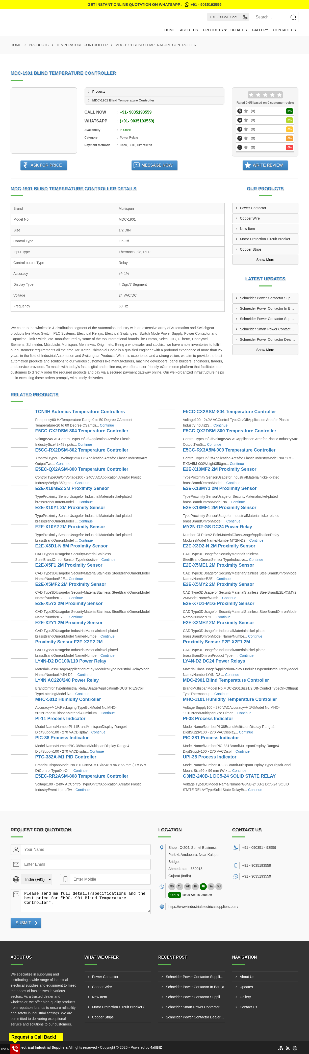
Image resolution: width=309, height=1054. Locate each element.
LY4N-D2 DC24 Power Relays (214, 661)
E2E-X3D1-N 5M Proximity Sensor (71, 545)
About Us (189, 30)
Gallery (260, 30)
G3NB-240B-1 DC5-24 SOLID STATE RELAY (229, 776)
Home (169, 30)
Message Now (157, 165)
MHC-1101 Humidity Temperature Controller (230, 699)
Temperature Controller (82, 45)
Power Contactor (253, 208)
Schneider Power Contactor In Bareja (269, 308)
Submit (23, 923)
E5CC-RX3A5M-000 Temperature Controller (229, 450)
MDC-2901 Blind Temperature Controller (226, 680)
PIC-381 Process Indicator (211, 737)
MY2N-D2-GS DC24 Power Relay (217, 526)
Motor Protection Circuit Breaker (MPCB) (269, 239)
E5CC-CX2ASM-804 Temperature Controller (229, 411)
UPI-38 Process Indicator (210, 756)
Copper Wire (250, 218)
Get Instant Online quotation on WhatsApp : (154, 4)
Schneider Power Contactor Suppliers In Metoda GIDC (269, 298)
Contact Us (284, 30)
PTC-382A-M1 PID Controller (65, 756)
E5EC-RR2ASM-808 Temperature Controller (81, 776)
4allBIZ (156, 1047)
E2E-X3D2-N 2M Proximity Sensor (219, 545)
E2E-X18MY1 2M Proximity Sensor (220, 488)
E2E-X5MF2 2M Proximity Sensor (70, 584)
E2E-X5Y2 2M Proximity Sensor (69, 603)
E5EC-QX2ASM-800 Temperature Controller (81, 469)
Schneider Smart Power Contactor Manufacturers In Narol (269, 329)
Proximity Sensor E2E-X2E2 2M (69, 641)
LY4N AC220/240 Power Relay (67, 680)
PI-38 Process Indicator (208, 718)
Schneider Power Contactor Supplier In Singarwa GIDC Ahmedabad (269, 319)
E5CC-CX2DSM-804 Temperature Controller (81, 430)
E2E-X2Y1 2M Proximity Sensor (69, 622)
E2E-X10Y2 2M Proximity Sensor (70, 526)
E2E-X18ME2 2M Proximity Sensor (72, 488)
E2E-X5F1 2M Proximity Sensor (68, 565)
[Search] (293, 17)
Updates (238, 30)
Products (213, 30)
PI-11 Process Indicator (60, 718)
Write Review (268, 165)
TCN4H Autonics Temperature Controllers (80, 411)
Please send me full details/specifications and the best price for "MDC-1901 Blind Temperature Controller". (85, 900)
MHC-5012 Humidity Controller (68, 699)
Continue (107, 425)
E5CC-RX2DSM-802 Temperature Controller (81, 450)
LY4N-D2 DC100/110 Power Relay (70, 661)
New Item (247, 229)
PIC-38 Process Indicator (62, 737)
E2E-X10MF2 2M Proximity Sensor (219, 469)
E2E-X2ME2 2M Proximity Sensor (218, 622)
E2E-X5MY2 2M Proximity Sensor (218, 584)
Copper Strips (251, 249)
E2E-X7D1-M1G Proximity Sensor (218, 603)
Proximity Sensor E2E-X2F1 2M (216, 641)
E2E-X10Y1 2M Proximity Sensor (70, 507)
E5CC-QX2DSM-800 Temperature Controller (229, 430)
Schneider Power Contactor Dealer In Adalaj (269, 339)
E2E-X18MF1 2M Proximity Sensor (219, 507)
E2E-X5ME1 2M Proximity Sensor (218, 565)
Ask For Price (46, 165)
